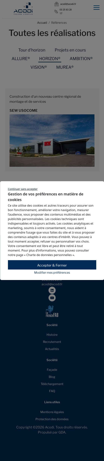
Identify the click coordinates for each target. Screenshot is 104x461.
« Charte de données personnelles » (49, 255)
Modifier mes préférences (52, 272)
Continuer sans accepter (23, 189)
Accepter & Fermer (52, 265)
